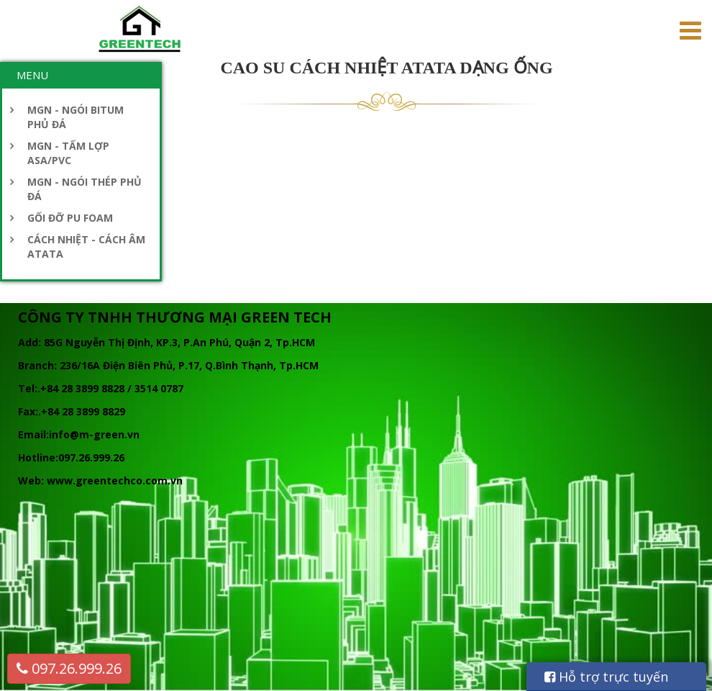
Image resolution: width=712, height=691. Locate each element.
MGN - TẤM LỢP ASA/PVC (68, 153)
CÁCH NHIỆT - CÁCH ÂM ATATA (86, 246)
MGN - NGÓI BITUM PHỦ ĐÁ (75, 117)
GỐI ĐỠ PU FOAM (70, 218)
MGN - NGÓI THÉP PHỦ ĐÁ (84, 189)
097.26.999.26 (69, 668)
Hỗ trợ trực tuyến (606, 676)
